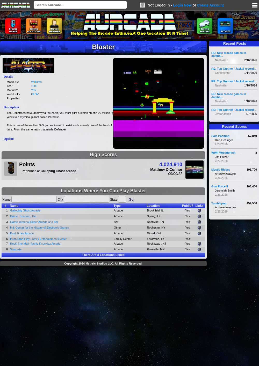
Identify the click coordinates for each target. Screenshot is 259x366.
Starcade (15, 249)
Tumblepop (218, 203)
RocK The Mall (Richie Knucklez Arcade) (35, 243)
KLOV (35, 94)
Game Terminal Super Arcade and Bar (34, 221)
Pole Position (220, 135)
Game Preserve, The (23, 216)
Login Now (182, 5)
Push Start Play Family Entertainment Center (38, 238)
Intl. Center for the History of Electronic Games (39, 227)
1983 (34, 85)
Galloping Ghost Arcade (25, 210)
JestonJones (223, 113)
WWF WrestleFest (223, 152)
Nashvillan (221, 60)
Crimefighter (223, 72)
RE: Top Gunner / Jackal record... (233, 68)
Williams (36, 81)
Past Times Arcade (22, 233)
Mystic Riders (220, 169)
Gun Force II (219, 186)
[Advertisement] (48, 316)
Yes (33, 90)
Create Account (210, 5)
